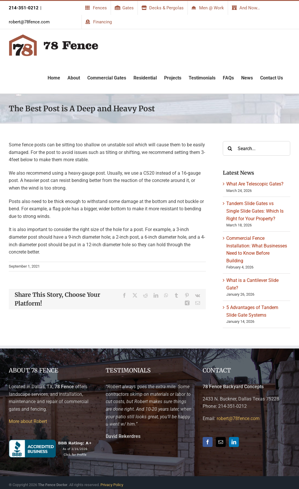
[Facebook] (208, 442)
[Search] (230, 148)
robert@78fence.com (29, 22)
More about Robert (28, 421)
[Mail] (221, 442)
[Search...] (256, 148)
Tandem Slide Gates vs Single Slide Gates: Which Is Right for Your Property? (255, 211)
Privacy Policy (111, 485)
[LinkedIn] (234, 442)
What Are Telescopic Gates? (255, 184)
